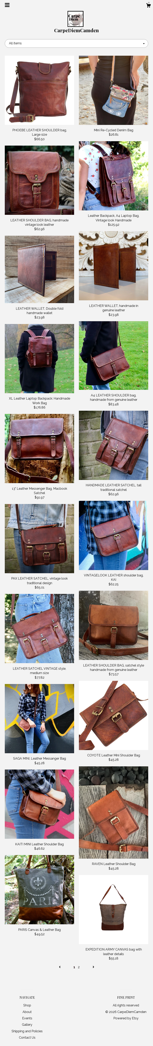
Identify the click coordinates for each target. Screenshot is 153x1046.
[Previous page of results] (60, 967)
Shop (27, 1005)
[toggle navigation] (7, 5)
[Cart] (148, 6)
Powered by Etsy (125, 1018)
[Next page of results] (93, 967)
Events (27, 1018)
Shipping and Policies (27, 1031)
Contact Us (27, 1037)
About (27, 1012)
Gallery (27, 1025)
